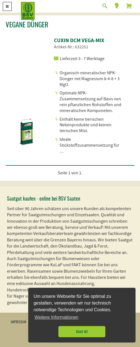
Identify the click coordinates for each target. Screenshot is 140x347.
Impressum (18, 322)
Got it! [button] (82, 331)
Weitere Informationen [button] (56, 317)
